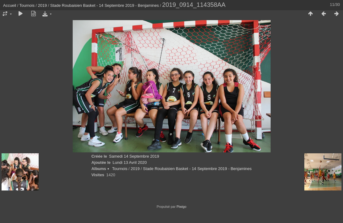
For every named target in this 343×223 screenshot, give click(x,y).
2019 (42, 5)
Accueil (9, 5)
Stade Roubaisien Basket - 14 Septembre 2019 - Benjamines (104, 5)
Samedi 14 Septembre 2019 (134, 156)
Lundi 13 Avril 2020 (130, 162)
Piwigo (182, 206)
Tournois (27, 5)
